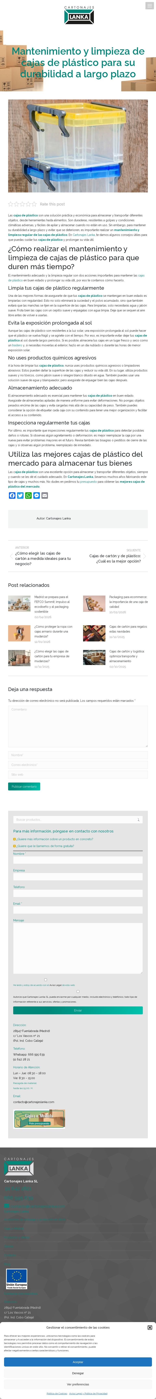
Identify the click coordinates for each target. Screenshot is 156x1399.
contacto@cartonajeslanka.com (33, 1102)
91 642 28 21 (21, 1059)
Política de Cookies (57, 1393)
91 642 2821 (18, 1188)
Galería (8, 1246)
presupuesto (88, 481)
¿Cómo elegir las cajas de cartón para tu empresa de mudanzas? (52, 656)
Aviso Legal (56, 985)
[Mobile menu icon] (149, 5)
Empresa (19, 870)
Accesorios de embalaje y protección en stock (35, 1219)
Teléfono (19, 887)
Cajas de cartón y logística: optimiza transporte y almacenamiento (127, 656)
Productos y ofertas (17, 1237)
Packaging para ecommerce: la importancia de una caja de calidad (128, 601)
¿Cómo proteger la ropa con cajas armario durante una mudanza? (53, 631)
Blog (7, 1264)
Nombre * (19, 853)
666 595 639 (36, 1054)
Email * (17, 903)
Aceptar (78, 1362)
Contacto (10, 1255)
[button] (150, 1328)
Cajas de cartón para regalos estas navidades (128, 629)
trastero (17, 345)
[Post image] (19, 604)
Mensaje (18, 920)
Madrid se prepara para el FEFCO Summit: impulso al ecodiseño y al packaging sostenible (52, 604)
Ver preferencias (78, 1384)
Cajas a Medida (14, 1228)
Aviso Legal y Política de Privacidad (88, 1393)
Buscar (138, 820)
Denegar (78, 1373)
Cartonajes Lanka (84, 234)
